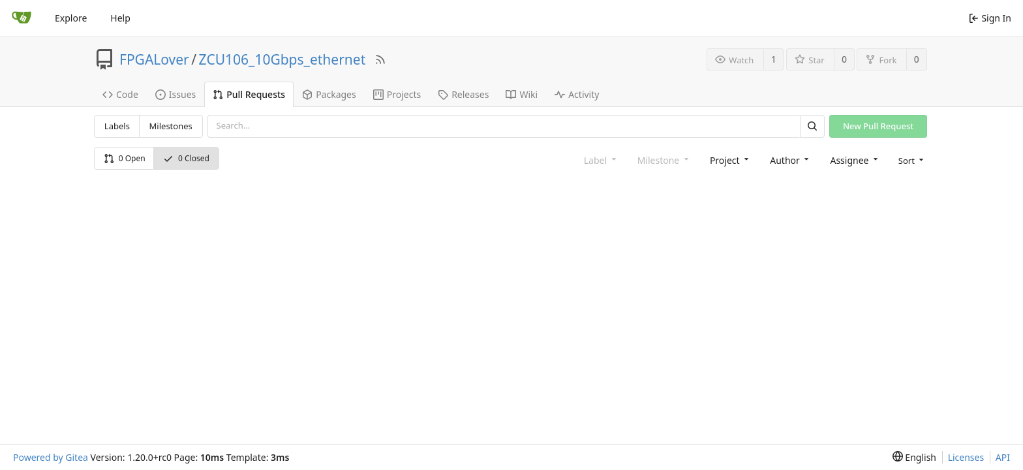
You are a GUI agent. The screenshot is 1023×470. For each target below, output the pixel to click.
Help (120, 18)
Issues (175, 94)
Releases (463, 94)
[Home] (21, 18)
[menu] (910, 160)
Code (120, 94)
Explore (71, 18)
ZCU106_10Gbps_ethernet (282, 59)
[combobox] (728, 159)
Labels (117, 126)
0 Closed (186, 158)
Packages (329, 94)
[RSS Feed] (380, 59)
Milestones (170, 126)
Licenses (966, 457)
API (1003, 457)
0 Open (124, 158)
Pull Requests (249, 94)
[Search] (812, 126)
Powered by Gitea (50, 457)
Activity (577, 94)
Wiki (522, 94)
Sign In (990, 18)
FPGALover (154, 59)
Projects (397, 94)
